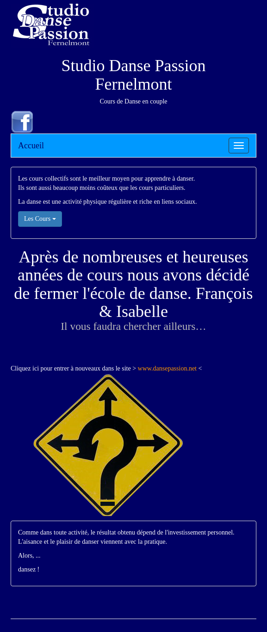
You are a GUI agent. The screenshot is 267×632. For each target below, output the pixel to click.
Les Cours (40, 218)
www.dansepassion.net (167, 368)
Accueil (31, 145)
